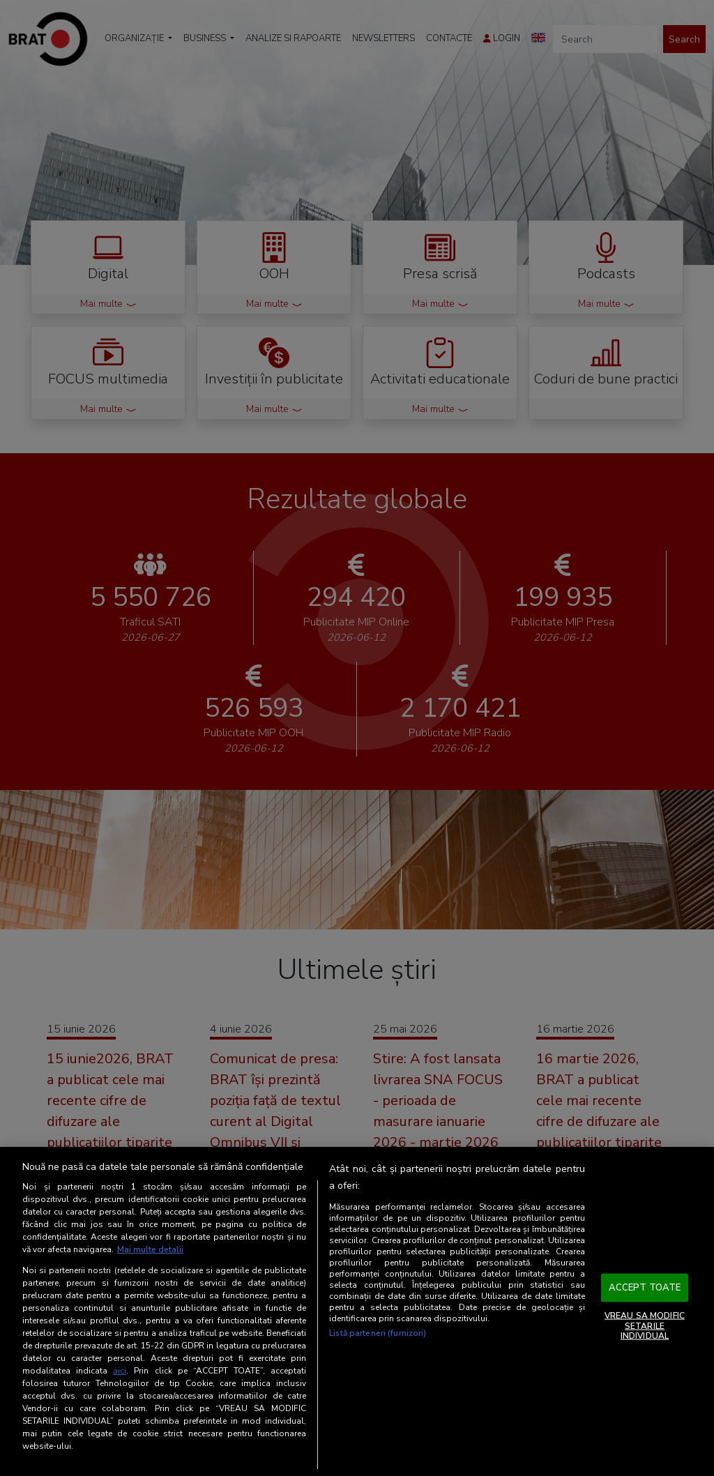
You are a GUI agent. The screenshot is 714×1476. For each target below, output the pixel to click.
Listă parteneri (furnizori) (377, 1333)
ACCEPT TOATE (645, 1287)
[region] (357, 1311)
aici (119, 1370)
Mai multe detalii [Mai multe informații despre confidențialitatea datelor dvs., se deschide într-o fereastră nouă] (150, 1249)
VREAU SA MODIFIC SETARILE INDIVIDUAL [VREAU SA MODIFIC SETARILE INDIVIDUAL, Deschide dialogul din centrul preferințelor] (645, 1325)
